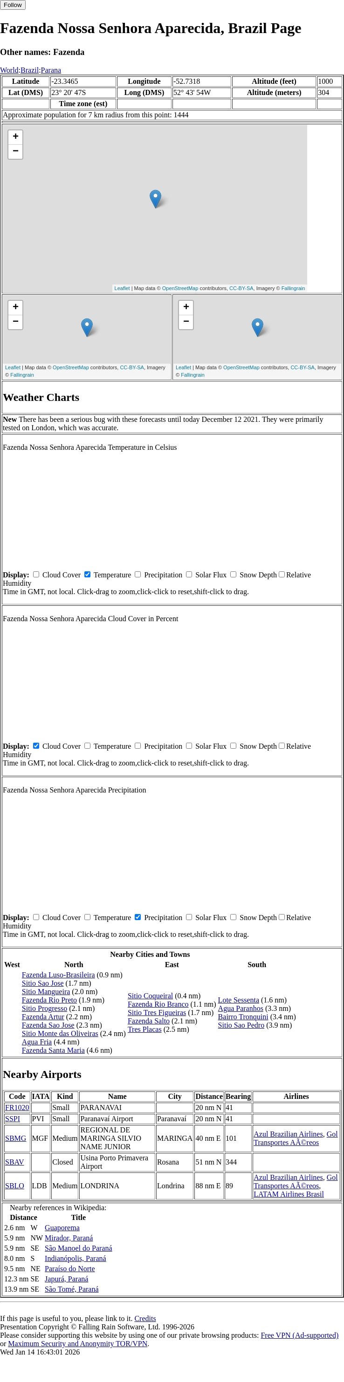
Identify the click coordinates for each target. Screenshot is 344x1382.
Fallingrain (293, 288)
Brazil (30, 70)
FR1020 (17, 1107)
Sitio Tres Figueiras (157, 1012)
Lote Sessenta (238, 1000)
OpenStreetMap (180, 288)
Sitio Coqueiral (150, 996)
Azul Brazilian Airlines (288, 1134)
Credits (145, 1318)
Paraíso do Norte (70, 1269)
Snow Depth (258, 575)
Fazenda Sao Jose (48, 1025)
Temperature (112, 575)
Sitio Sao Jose (43, 983)
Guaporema (62, 1228)
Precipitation (163, 575)
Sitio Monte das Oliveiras (60, 1033)
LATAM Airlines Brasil (289, 1194)
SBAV (14, 1162)
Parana (51, 70)
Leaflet (122, 288)
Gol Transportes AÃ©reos (295, 1138)
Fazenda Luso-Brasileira (58, 975)
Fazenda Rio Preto (49, 1000)
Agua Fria (37, 1042)
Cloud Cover (61, 575)
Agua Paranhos (240, 1008)
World (9, 70)
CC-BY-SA (241, 288)
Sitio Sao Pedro (241, 1025)
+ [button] (16, 137)
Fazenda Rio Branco (158, 1004)
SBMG (15, 1138)
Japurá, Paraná (66, 1279)
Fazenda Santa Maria (53, 1050)
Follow (13, 4)
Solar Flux (211, 575)
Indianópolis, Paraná (75, 1258)
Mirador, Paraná (69, 1238)
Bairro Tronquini (243, 1017)
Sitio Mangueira (46, 992)
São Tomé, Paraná (71, 1289)
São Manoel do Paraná (78, 1248)
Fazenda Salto (149, 1021)
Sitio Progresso (44, 1008)
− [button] (16, 152)
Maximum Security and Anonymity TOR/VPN (77, 1344)
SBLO (14, 1186)
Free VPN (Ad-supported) (299, 1335)
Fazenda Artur (43, 1017)
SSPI (12, 1119)
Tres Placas (145, 1029)
